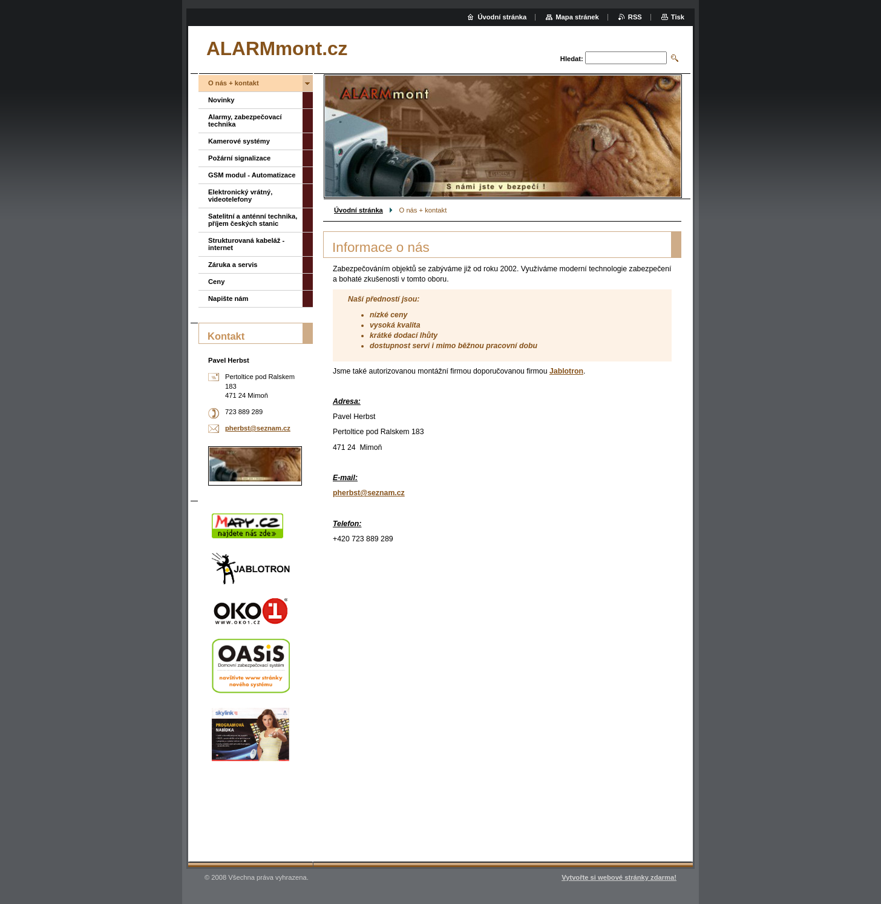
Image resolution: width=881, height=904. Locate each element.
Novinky (221, 100)
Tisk (677, 17)
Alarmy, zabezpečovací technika (245, 120)
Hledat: (571, 58)
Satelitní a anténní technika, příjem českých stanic (252, 220)
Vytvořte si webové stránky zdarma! (619, 877)
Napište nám (228, 298)
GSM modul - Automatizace (251, 175)
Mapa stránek (577, 17)
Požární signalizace (239, 158)
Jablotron (566, 371)
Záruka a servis (232, 264)
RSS (635, 17)
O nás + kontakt (233, 83)
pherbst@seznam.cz (369, 493)
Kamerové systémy (239, 141)
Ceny (216, 281)
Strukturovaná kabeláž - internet (246, 244)
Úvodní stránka (358, 210)
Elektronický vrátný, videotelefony (240, 195)
